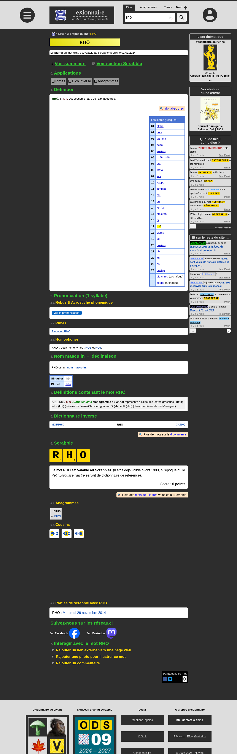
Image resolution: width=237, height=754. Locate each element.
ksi (158, 207)
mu (159, 195)
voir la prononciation (67, 312)
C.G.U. (142, 736)
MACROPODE (211, 296)
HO (54, 534)
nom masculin (76, 367)
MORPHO (58, 424)
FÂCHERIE (205, 172)
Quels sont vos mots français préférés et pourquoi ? (209, 260)
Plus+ (227, 155)
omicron (162, 213)
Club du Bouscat (199, 305)
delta (160, 145)
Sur (64, 634)
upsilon (161, 245)
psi (158, 264)
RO (66, 534)
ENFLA (208, 180)
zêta (167, 157)
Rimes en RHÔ (61, 331)
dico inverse (178, 434)
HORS (57, 516)
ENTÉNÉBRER (220, 160)
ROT (98, 347)
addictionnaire (198, 241)
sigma (160, 232)
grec (181, 108)
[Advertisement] (26, 65)
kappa (160, 182)
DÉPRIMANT (211, 204)
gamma (161, 138)
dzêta (160, 157)
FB (189, 736)
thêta (160, 170)
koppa (160, 282)
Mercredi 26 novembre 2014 (84, 613)
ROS (88, 347)
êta (159, 163)
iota (159, 176)
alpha (160, 126)
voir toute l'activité (223, 226)
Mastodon (200, 736)
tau (159, 239)
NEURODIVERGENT (210, 148)
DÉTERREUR (219, 212)
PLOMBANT (218, 200)
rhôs (68, 384)
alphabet (170, 108)
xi (163, 207)
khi (158, 257)
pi (158, 220)
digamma (162, 276)
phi (158, 251)
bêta (159, 132)
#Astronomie (211, 189)
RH (79, 534)
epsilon (161, 151)
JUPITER (214, 192)
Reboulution (197, 281)
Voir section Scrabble (117, 63)
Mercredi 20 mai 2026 (202, 308)
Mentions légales (142, 720)
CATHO (181, 424)
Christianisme (82, 401)
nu (158, 201)
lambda (161, 188)
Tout (221, 155)
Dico (61, 33)
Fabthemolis (197, 257)
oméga (161, 270)
